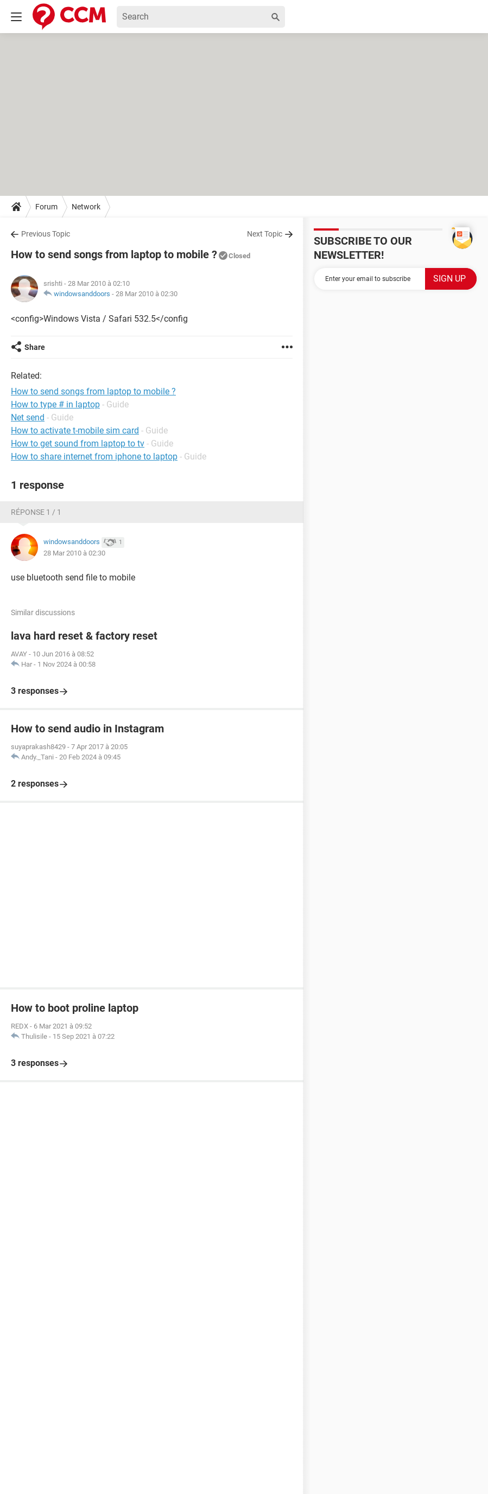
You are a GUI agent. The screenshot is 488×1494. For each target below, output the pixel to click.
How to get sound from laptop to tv (77, 443)
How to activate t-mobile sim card (75, 430)
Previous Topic (45, 233)
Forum (46, 206)
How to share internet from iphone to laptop (94, 456)
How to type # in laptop (55, 404)
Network (86, 206)
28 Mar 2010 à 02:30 (147, 294)
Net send (28, 417)
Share (34, 347)
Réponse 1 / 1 (36, 512)
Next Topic (264, 233)
